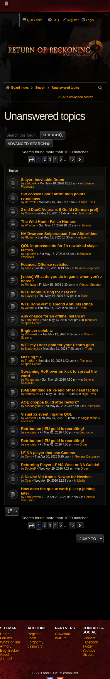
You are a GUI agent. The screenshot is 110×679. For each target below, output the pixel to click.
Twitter (87, 646)
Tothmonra (32, 379)
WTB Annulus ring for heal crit (48, 292)
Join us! (6, 659)
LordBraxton (33, 497)
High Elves (88, 202)
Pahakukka (32, 334)
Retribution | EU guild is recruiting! (52, 428)
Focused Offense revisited (45, 264)
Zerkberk (30, 183)
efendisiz (30, 432)
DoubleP (30, 468)
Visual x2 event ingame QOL (46, 414)
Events (86, 225)
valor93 (30, 308)
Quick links (34, 20)
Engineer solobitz (37, 330)
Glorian (29, 237)
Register (34, 634)
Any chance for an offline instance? (53, 316)
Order (83, 444)
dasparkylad (33, 406)
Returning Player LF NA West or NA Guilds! (60, 465)
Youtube (88, 650)
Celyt (28, 456)
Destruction (85, 213)
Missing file (31, 357)
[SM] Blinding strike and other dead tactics (59, 390)
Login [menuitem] (90, 20)
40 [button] (72, 159)
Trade (84, 296)
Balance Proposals (87, 268)
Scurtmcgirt (32, 348)
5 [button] (61, 159)
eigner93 (30, 254)
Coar (28, 213)
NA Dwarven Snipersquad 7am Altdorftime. (59, 233)
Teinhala (30, 284)
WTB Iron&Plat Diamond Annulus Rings (57, 304)
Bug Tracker (9, 650)
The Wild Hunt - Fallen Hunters (48, 221)
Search (51, 135)
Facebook (90, 642)
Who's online (10, 642)
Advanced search (26, 144)
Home (4, 634)
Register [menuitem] (73, 20)
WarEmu (62, 638)
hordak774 (32, 394)
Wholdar (30, 225)
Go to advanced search (76, 97)
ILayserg (30, 296)
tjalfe (28, 268)
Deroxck (30, 202)
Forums (6, 638)
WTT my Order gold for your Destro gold (57, 345)
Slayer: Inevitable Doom (42, 179)
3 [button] (50, 159)
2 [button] (45, 159)
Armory (5, 646)
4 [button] (56, 159)
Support (88, 638)
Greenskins (92, 406)
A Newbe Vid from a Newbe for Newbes (56, 477)
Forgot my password (35, 644)
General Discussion (88, 456)
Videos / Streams (90, 284)
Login (32, 638)
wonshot (30, 418)
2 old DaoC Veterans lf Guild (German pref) (59, 209)
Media (81, 480)
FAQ (56, 20)
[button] (31, 159)
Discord (88, 655)
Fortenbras (32, 320)
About (4, 655)
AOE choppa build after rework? (50, 402)
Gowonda (62, 634)
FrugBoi (30, 360)
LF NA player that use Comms (48, 453)
